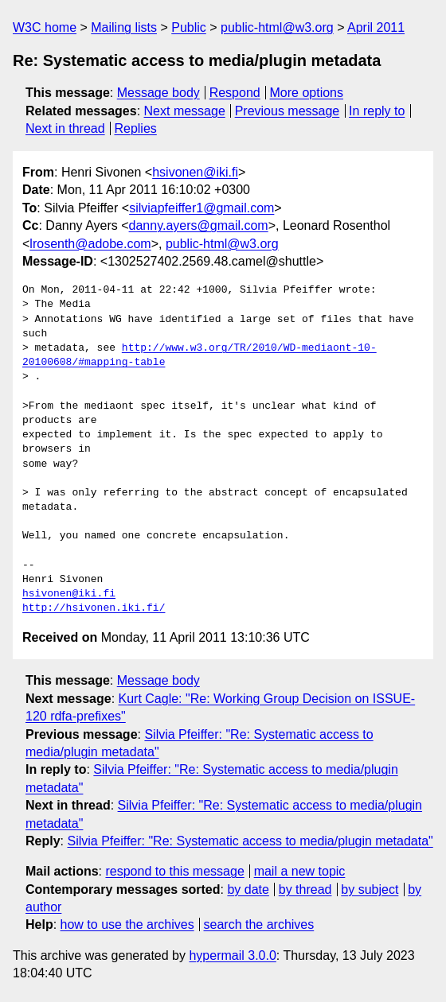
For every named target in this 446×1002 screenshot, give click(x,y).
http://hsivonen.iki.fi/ (93, 608)
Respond (234, 92)
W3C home (44, 27)
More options (307, 92)
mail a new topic (300, 871)
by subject (369, 889)
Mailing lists (124, 27)
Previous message (287, 111)
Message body (158, 92)
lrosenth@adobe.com (90, 243)
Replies (135, 128)
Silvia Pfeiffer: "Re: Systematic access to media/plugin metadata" (249, 841)
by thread (305, 889)
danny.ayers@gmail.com (198, 225)
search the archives (259, 924)
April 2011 (376, 27)
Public (188, 27)
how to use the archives (127, 924)
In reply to (377, 111)
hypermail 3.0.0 (232, 955)
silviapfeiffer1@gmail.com (201, 208)
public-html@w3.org (277, 27)
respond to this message (174, 871)
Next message (184, 111)
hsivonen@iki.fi (195, 172)
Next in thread (65, 128)
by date (247, 889)
